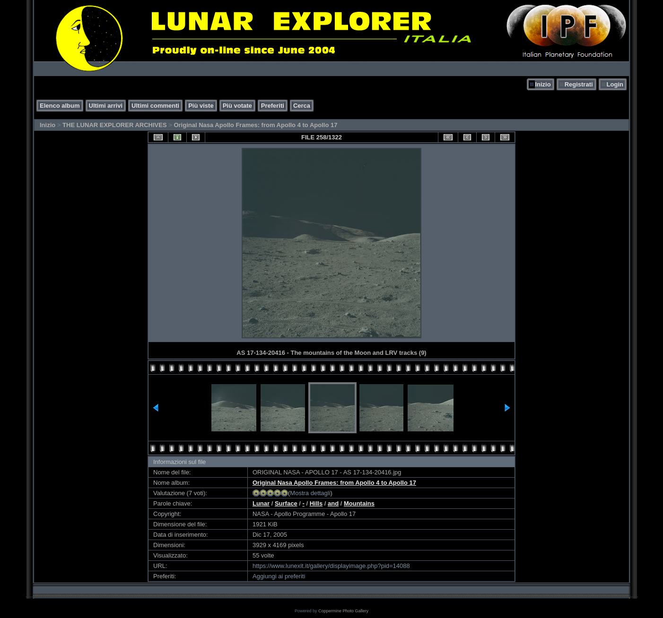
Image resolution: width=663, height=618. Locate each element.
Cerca (301, 105)
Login (615, 84)
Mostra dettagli (310, 493)
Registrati (579, 84)
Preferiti (272, 105)
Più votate (237, 105)
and (333, 503)
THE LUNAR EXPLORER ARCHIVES (114, 125)
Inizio (542, 84)
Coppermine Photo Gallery (343, 611)
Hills (316, 503)
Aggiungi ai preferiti (279, 576)
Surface (286, 503)
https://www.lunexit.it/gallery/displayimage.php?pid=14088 (331, 565)
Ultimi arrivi (106, 105)
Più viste (200, 105)
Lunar (261, 503)
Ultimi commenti (155, 105)
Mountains (359, 503)
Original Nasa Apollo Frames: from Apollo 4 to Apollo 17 (255, 125)
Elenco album (60, 105)
